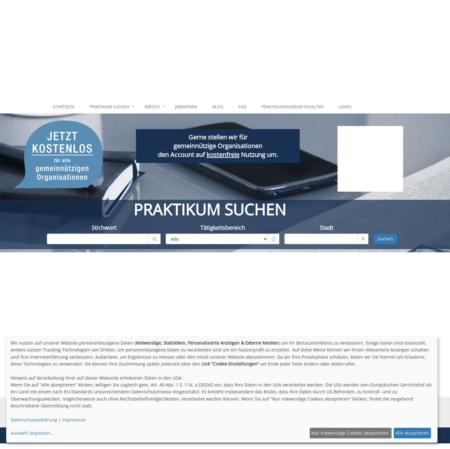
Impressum (74, 420)
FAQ (242, 106)
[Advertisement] (254, 50)
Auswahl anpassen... (32, 433)
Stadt (326, 227)
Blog (217, 106)
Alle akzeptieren (412, 433)
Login (345, 106)
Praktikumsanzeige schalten (292, 106)
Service (152, 106)
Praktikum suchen (109, 106)
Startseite (63, 106)
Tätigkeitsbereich (222, 227)
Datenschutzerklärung (34, 420)
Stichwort (104, 227)
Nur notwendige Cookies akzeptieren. (350, 433)
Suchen (385, 239)
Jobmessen (186, 106)
